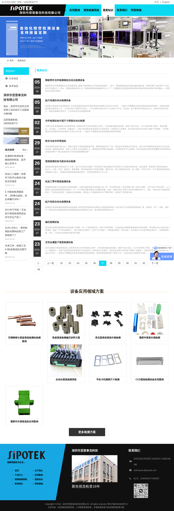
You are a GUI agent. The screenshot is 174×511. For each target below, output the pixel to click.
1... (39, 263)
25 (86, 263)
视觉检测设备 (68, 507)
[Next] (155, 263)
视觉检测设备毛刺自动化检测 (60, 161)
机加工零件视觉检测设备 (58, 181)
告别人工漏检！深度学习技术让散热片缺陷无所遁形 (15, 178)
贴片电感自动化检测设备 (58, 100)
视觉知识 (108, 10)
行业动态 (12, 78)
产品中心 (60, 10)
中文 (156, 2)
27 (102, 263)
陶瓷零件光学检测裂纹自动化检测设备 (65, 80)
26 (94, 263)
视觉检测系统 (91, 10)
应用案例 (74, 10)
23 (69, 263)
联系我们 (122, 10)
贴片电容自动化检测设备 (58, 201)
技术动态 (12, 86)
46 (38, 269)
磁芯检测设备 (52, 222)
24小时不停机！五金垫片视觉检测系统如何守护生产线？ (15, 213)
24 (78, 263)
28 (111, 263)
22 (61, 263)
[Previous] (50, 263)
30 (127, 263)
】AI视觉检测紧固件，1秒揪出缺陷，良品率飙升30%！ (16, 195)
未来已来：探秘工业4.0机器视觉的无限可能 (16, 249)
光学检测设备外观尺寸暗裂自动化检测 (65, 120)
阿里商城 (136, 10)
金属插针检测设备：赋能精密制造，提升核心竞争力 (15, 160)
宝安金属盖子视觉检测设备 (59, 242)
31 (135, 263)
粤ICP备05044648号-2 (117, 504)
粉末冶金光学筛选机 (55, 141)
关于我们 (46, 10)
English (166, 2)
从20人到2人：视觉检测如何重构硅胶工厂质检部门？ (16, 231)
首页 (35, 10)
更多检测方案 (87, 432)
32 (144, 263)
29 (119, 263)
